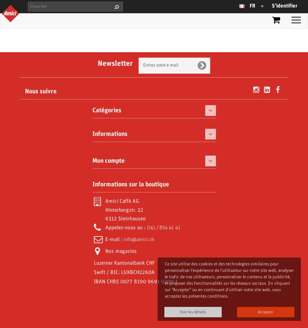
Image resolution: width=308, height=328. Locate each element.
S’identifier (284, 6)
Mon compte (108, 161)
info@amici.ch (139, 239)
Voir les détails (193, 312)
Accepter (265, 312)
